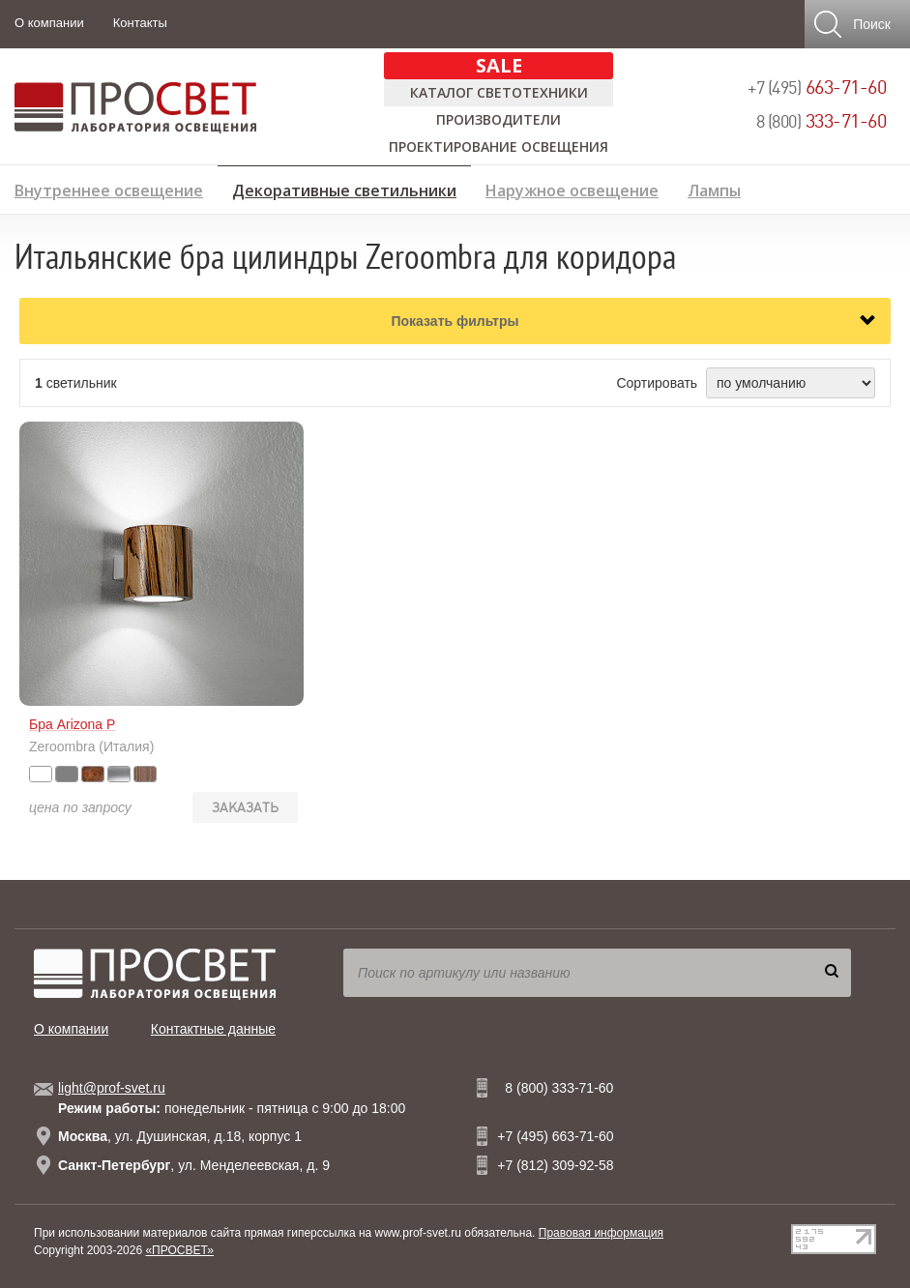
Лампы (714, 188)
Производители (498, 119)
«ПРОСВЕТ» (179, 1250)
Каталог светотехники (499, 92)
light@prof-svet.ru (111, 1088)
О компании (49, 22)
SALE (499, 65)
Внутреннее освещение (109, 188)
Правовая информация (601, 1233)
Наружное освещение (572, 188)
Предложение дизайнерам (789, 219)
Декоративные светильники (344, 187)
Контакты (140, 22)
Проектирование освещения (498, 146)
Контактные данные (213, 1029)
